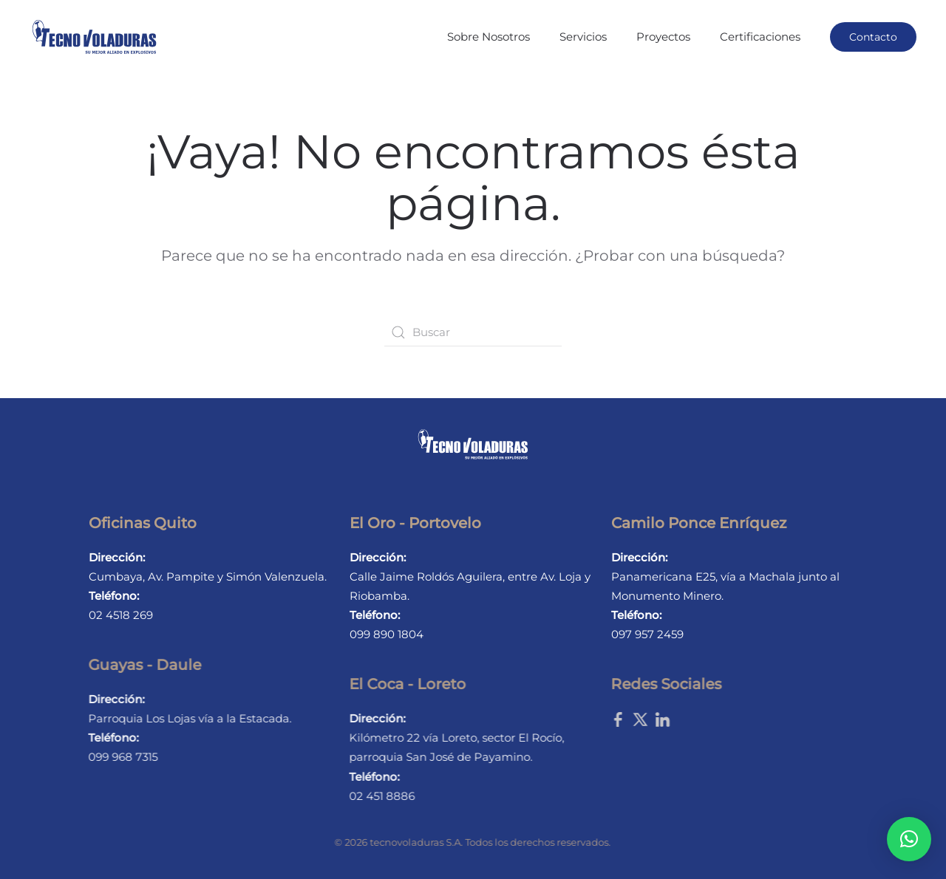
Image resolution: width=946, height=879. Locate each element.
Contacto (873, 37)
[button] (909, 839)
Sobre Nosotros (488, 37)
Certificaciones (760, 37)
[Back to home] (94, 37)
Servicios (583, 37)
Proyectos (663, 37)
